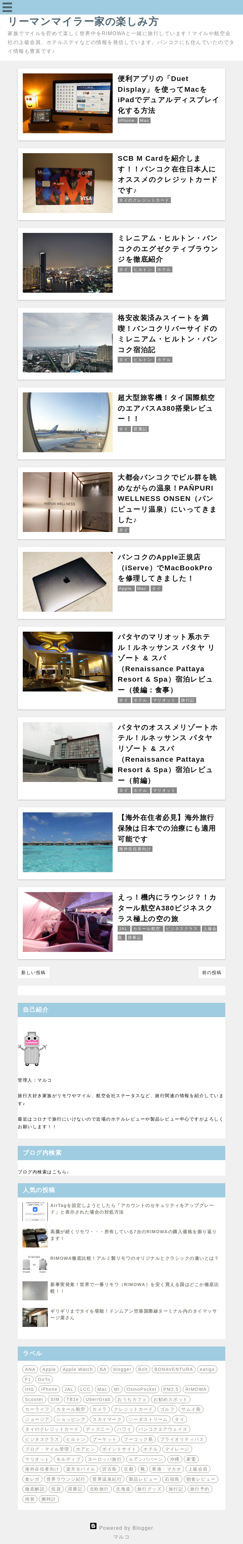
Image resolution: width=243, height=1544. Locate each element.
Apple (49, 1369)
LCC (85, 1389)
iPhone (49, 1389)
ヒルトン (76, 1439)
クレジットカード (133, 1409)
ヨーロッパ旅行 (105, 1459)
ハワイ (124, 1429)
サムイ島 (191, 1409)
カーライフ (37, 1409)
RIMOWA (196, 1389)
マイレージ (177, 1449)
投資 (56, 1488)
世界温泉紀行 (107, 1479)
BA (103, 1369)
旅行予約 (200, 1488)
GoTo (44, 1379)
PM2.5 (171, 1389)
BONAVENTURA (173, 1369)
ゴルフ (167, 1409)
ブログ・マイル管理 (47, 1449)
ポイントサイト (119, 1449)
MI (117, 1389)
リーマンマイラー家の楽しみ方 (83, 21)
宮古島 (109, 1469)
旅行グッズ (149, 1488)
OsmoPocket (142, 1389)
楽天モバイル (81, 1469)
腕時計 (48, 1499)
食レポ (32, 1479)
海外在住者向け (42, 1469)
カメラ (99, 1409)
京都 (129, 1469)
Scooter (34, 1399)
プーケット (104, 1439)
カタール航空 (71, 1409)
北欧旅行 (99, 1488)
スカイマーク (107, 1419)
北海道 (123, 1488)
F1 (28, 1379)
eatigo (207, 1369)
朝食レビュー (201, 1479)
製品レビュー (143, 1479)
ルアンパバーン (146, 1459)
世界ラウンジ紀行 (66, 1479)
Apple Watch (78, 1369)
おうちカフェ (132, 1399)
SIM (54, 1399)
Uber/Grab (98, 1399)
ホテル (150, 1449)
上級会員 (198, 1469)
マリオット (37, 1459)
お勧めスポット (170, 1399)
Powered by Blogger (121, 1528)
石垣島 (172, 1479)
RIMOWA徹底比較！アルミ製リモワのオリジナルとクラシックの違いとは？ (134, 1258)
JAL (69, 1389)
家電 (191, 1459)
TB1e (72, 1399)
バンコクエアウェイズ (163, 1429)
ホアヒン (86, 1449)
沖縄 (175, 1459)
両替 (30, 1499)
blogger (122, 1369)
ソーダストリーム (148, 1419)
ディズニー (98, 1429)
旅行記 (176, 1488)
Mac (102, 1389)
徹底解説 (35, 1488)
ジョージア (37, 1419)
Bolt (143, 1369)
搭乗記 (75, 1488)
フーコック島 (138, 1439)
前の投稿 (212, 972)
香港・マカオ (166, 1469)
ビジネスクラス (42, 1439)
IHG (29, 1389)
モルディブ (68, 1459)
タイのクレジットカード (52, 1429)
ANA (30, 1369)
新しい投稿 (33, 972)
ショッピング (71, 1419)
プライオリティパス (182, 1439)
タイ (179, 1419)
